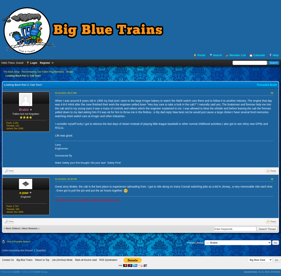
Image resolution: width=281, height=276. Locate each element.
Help (276, 55)
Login (33, 62)
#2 (272, 179)
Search (217, 55)
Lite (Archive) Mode (62, 260)
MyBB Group (40, 272)
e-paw (23, 192)
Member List (237, 55)
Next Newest (29, 228)
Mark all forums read (86, 260)
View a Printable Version (18, 241)
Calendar (259, 55)
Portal (201, 55)
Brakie (69, 71)
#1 (272, 93)
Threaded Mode (267, 84)
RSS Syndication (108, 260)
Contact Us (8, 260)
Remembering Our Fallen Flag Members (43, 71)
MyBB (16, 272)
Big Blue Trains (25, 260)
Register (45, 62)
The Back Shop (11, 71)
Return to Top (42, 260)
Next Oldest (13, 228)
